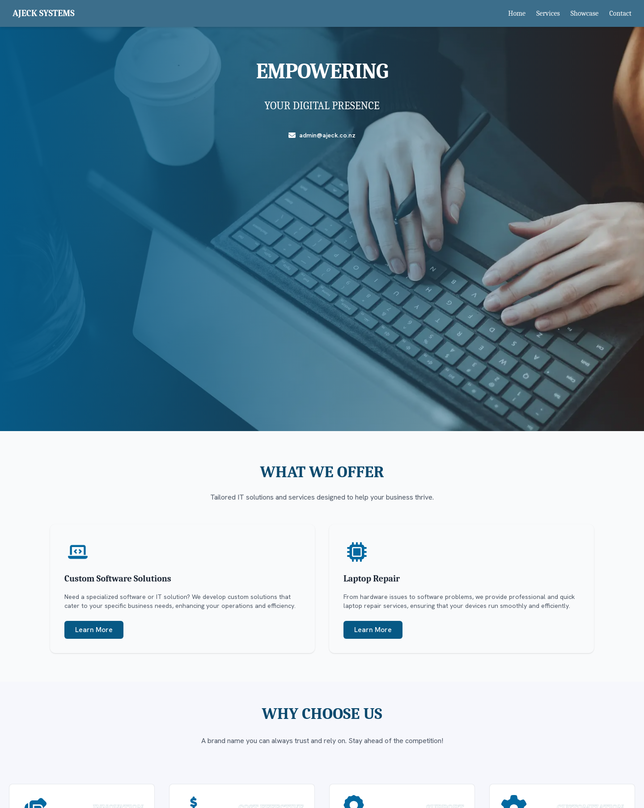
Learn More (94, 629)
